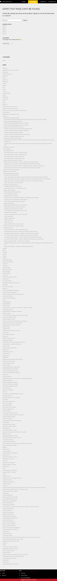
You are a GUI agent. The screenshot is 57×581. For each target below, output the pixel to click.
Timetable (5, 263)
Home (23, 1)
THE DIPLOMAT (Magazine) (10, 292)
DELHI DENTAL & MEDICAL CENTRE (12, 311)
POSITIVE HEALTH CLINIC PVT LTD (12, 437)
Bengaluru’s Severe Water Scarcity (11, 325)
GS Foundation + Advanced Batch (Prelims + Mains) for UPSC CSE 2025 (21, 506)
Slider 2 (4, 31)
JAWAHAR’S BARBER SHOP (10, 386)
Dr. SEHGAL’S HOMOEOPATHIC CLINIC (13, 393)
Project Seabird (6, 365)
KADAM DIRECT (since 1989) (10, 497)
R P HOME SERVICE (8, 439)
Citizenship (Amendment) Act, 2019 (11, 330)
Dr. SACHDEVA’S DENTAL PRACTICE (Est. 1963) (15, 315)
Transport (5, 265)
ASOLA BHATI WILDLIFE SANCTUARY (12, 323)
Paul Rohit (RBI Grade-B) (10, 212)
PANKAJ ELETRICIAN (8, 512)
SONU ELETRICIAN (8, 520)
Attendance (5, 72)
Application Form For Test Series (11, 70)
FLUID (4, 300)
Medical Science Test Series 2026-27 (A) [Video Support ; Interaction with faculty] (24, 165)
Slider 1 (4, 33)
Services (5, 116)
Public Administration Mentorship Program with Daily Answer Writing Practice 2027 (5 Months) (27, 179)
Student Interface (7, 483)
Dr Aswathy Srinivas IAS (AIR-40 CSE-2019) (16, 210)
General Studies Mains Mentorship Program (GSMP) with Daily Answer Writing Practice (24, 487)
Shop (4, 250)
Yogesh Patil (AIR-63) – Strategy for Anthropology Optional (18, 246)
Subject (4, 256)
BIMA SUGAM (6, 326)
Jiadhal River (6, 349)
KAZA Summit (6, 353)
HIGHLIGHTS (6, 449)
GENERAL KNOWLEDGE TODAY (11, 282)
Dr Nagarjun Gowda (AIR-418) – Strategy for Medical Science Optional (21, 233)
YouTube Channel (7, 227)
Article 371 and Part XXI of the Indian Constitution (15, 321)
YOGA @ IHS (6, 305)
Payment (5, 104)
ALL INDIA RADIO (7, 280)
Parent (4, 102)
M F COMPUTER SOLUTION (10, 499)
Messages (5, 97)
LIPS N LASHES (7, 451)
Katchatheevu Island (8, 351)
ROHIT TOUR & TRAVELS (9, 524)
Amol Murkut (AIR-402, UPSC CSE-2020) (14, 207)
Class (4, 77)
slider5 (4, 26)
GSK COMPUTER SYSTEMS (10, 491)
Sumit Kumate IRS (8, 216)
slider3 (4, 29)
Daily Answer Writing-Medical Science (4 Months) (16, 125)
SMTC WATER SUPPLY (9, 550)
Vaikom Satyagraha (7, 380)
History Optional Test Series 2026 (11, 541)
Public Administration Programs (11, 173)
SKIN (4, 468)
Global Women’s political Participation (12, 344)
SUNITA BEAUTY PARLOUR (10, 470)
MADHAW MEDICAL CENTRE (10, 436)
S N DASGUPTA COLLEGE (9, 558)
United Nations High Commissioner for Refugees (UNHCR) (17, 378)
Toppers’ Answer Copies (9, 190)
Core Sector (6, 332)
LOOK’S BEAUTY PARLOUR (10, 453)
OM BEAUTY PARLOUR (9, 462)
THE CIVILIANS (7, 411)
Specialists (5, 399)
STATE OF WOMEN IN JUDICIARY (11, 372)
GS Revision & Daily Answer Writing (12, 138)
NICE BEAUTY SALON (8, 458)
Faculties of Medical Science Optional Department (16, 130)
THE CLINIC (6, 531)
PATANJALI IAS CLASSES (9, 407)
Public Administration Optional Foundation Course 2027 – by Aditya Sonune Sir (23, 180)
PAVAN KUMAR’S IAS (8, 409)
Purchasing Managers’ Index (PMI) (11, 367)
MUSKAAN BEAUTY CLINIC (10, 457)
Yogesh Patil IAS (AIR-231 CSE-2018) (13, 224)
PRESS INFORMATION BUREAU (11, 290)
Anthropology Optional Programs (11, 117)
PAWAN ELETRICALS (8, 514)
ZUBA (4, 474)
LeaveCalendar (6, 93)
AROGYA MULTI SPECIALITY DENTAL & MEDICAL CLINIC (17, 307)
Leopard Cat (6, 355)
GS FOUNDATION (7, 405)
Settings (5, 248)
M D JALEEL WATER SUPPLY (10, 546)
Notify (4, 100)
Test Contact (6, 562)
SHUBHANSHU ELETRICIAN (10, 518)
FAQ (4, 87)
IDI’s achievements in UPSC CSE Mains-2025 (15, 154)
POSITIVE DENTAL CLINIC (9, 317)
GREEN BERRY (7, 302)
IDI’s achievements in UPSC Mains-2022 (14, 156)
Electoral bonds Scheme (9, 338)
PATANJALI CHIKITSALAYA (9, 426)
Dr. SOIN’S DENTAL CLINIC (10, 430)
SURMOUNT (6, 560)
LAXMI (4, 545)
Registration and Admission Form (11, 114)
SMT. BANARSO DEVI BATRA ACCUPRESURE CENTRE (17, 443)
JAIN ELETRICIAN (7, 510)
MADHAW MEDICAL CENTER (10, 529)
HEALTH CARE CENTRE (9, 525)
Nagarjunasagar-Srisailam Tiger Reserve (13, 359)
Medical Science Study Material (11, 169)
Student (5, 254)
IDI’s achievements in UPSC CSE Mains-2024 (15, 152)
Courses (33, 1)
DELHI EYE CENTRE (8, 390)
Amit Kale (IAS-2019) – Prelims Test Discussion (16, 229)
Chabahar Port (6, 328)
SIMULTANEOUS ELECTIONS (10, 369)
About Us (43, 1)
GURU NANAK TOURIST (9, 522)
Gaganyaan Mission (8, 340)
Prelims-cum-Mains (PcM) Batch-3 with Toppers (14, 110)
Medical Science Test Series (11, 195)
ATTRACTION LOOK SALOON (10, 384)
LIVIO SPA (5, 275)
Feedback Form (6, 476)
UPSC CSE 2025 (8, 222)
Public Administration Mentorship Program (14, 201)
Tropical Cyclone (7, 376)
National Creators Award (9, 361)
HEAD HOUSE (6, 271)
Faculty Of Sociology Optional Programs (14, 136)
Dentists (5, 391)
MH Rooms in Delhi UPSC (9, 171)
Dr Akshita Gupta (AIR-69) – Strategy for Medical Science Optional (20, 231)
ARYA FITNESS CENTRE (9, 298)
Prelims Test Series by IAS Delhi (11, 564)
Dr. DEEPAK (6, 422)
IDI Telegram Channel (8, 147)
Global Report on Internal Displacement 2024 (14, 342)
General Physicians (7, 395)
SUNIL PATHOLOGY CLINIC (10, 445)
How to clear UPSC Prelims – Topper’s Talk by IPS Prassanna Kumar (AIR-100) (23, 239)
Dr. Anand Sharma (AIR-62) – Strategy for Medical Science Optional (21, 235)
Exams (4, 85)
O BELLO (5, 460)
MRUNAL (5, 288)
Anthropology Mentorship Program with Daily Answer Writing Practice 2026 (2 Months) (25, 119)
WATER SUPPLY (7, 552)
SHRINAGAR (6, 466)
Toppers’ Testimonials (8, 203)
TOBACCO (5, 374)
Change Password (7, 74)
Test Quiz (5, 485)
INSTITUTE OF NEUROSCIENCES (11, 527)
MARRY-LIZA (6, 455)
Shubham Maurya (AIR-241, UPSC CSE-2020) (15, 214)
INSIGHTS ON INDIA (8, 286)
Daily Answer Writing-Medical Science (12, 121)
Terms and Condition (8, 261)
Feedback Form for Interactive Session (12, 478)
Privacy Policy (6, 112)
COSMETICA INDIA (8, 309)
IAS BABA (5, 284)
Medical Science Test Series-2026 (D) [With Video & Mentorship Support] (22, 167)
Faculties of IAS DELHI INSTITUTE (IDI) (13, 127)
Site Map (5, 252)
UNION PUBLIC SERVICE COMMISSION (13, 294)
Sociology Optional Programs (10, 184)
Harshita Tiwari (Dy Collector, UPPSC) (13, 208)
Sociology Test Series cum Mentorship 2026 (15, 188)
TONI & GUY (6, 279)
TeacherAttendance (7, 259)
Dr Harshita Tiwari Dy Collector (10, 413)
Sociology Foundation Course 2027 (13, 186)
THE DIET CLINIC (7, 533)
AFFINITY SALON (7, 269)
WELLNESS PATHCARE (9, 401)
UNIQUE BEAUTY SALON (9, 472)
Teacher (5, 258)
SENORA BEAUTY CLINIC (9, 464)
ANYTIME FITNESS (8, 296)
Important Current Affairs (9, 481)
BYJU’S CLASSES (7, 403)
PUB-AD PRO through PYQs (11, 175)
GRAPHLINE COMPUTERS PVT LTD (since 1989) (15, 489)
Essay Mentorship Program (11, 193)
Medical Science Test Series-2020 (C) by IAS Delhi (15, 554)
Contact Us (52, 1)
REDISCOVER (6, 428)
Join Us (4, 91)
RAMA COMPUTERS (8, 502)
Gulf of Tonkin (6, 346)
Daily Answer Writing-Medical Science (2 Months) (16, 123)
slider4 (4, 28)
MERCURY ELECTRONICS (9, 501)
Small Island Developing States (10, 370)
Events (4, 83)
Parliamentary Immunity (8, 363)
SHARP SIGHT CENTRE (9, 441)
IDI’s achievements (9, 150)
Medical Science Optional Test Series (12, 160)
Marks (4, 95)
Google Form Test (7, 479)
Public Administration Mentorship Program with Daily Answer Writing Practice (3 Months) (26, 177)
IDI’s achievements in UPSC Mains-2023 (14, 158)
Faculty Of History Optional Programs (13, 132)
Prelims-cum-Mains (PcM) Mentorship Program (15, 199)
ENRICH (5, 447)
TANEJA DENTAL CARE (9, 319)
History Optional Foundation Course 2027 (13, 539)
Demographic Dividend (8, 334)
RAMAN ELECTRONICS (9, 504)
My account (5, 99)
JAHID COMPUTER (8, 495)
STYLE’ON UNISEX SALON (10, 277)
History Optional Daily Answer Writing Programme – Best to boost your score (22, 537)
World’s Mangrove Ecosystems (10, 382)
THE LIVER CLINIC (7, 535)
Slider (4, 60)
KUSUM (5, 543)
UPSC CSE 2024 (8, 220)
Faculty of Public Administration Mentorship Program (17, 134)
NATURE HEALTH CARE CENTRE (11, 397)
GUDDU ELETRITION (8, 508)
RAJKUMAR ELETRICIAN (9, 516)
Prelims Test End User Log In (10, 106)
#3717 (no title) (6, 267)
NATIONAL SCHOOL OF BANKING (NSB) (13, 556)
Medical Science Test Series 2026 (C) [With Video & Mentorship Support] (22, 163)
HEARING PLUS (7, 434)
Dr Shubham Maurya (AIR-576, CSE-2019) (13, 414)
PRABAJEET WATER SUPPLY (10, 548)
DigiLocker (5, 336)
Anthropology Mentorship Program (12, 192)
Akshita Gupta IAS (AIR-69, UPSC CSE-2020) (15, 205)
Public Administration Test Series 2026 (13, 182)
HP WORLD (6, 493)
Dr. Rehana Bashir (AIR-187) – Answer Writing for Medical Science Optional (23, 237)
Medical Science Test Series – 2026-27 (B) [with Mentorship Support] (21, 162)
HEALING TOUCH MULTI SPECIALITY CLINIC (14, 432)
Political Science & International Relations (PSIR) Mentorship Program (21, 197)
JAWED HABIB (6, 273)
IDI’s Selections (7, 149)
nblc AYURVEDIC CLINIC (9, 424)
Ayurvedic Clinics (7, 388)
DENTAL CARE (6, 313)
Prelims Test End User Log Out (10, 108)
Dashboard (5, 81)
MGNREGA (5, 357)
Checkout (5, 76)
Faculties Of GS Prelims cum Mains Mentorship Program (18, 128)
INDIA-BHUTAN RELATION (9, 347)
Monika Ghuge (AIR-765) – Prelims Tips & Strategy (16, 241)
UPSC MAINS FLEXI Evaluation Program (13, 226)
